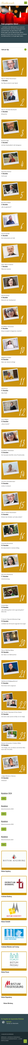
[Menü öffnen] (25, 3)
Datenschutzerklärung (14, 1037)
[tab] (14, 49)
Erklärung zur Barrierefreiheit (9, 1039)
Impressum (4, 1037)
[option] (14, 24)
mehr (3, 798)
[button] (14, 49)
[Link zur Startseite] (8, 2)
